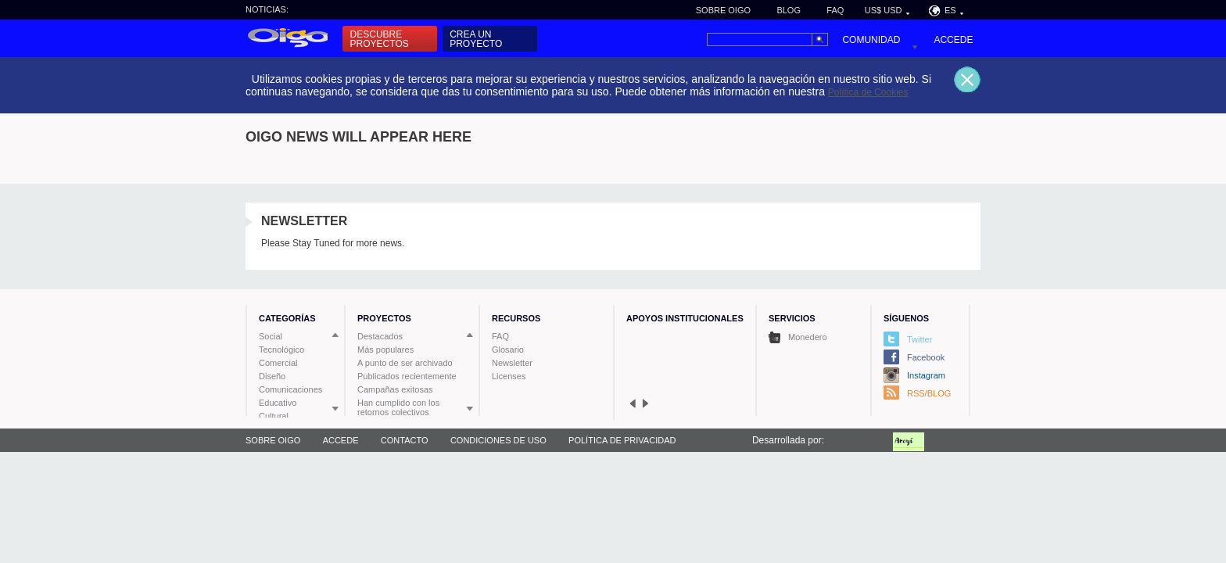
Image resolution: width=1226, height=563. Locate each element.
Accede (953, 39)
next (645, 403)
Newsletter (512, 363)
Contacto (404, 440)
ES (950, 10)
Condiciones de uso (498, 440)
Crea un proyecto (476, 39)
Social (270, 336)
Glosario (508, 349)
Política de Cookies (868, 92)
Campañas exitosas (395, 389)
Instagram (926, 375)
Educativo (277, 402)
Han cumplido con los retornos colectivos (398, 407)
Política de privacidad (622, 440)
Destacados (380, 336)
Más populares (385, 349)
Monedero (798, 337)
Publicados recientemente (407, 376)
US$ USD (883, 10)
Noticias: (267, 9)
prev (632, 403)
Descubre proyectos (379, 39)
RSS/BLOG (929, 393)
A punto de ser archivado (405, 363)
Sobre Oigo (723, 10)
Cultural (274, 416)
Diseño (272, 376)
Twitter (919, 339)
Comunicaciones (290, 389)
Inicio (287, 38)
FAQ (835, 10)
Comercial (278, 363)
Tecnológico (281, 349)
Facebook (926, 357)
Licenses (508, 376)
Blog (788, 10)
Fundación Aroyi (922, 440)
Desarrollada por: (788, 440)
